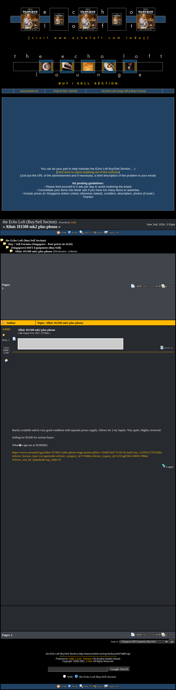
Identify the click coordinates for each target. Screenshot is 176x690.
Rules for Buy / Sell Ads (65, 91)
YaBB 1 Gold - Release (80, 659)
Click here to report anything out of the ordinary (88, 172)
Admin (72, 251)
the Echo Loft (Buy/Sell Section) (26, 240)
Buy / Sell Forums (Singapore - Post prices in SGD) (40, 244)
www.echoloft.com (29, 91)
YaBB (73, 222)
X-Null (89, 661)
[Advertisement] (88, 131)
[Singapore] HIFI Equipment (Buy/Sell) (36, 247)
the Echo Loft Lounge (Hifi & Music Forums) (124, 91)
